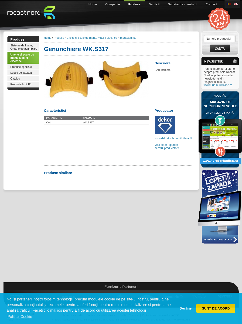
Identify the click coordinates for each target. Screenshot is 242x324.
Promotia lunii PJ (20, 84)
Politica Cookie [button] (19, 317)
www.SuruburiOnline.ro (218, 85)
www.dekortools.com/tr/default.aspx (177, 138)
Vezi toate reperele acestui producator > (167, 146)
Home (93, 4)
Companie (112, 4)
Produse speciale (21, 67)
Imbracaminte (127, 37)
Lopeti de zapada (21, 72)
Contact (211, 4)
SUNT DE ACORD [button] (216, 308)
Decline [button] (185, 308)
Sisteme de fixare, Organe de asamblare (23, 47)
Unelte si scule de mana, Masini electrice (22, 58)
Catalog (15, 78)
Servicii (154, 4)
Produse (134, 4)
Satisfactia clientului (182, 4)
